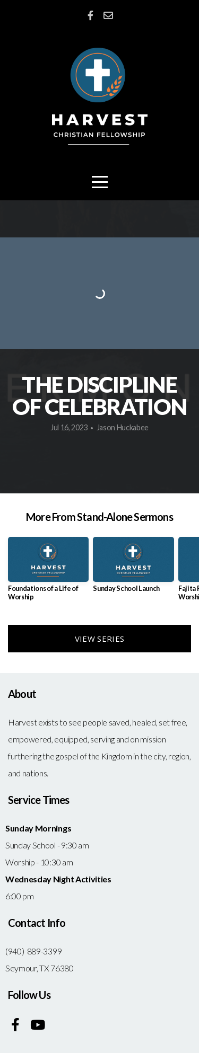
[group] (48, 573)
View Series (99, 638)
